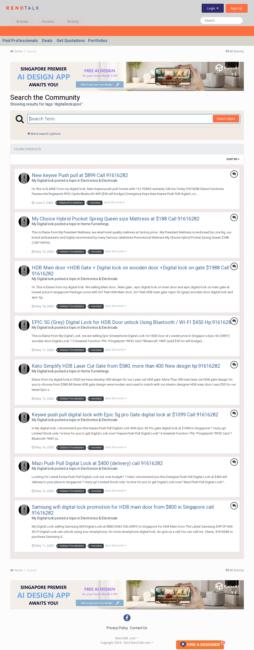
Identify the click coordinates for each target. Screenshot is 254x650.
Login (213, 8)
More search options (44, 134)
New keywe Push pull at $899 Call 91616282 (80, 175)
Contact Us (138, 628)
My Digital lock (43, 180)
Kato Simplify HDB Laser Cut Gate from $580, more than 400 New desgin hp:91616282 (126, 366)
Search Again (226, 118)
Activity (73, 22)
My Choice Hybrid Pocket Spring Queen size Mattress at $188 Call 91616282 (115, 219)
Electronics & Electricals (99, 180)
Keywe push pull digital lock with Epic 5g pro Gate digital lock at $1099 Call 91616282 (125, 415)
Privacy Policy (117, 628)
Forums (48, 22)
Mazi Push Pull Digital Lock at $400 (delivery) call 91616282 (97, 463)
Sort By (232, 159)
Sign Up (236, 8)
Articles (22, 22)
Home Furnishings (95, 224)
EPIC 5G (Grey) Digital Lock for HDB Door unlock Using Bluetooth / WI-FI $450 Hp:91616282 (133, 322)
